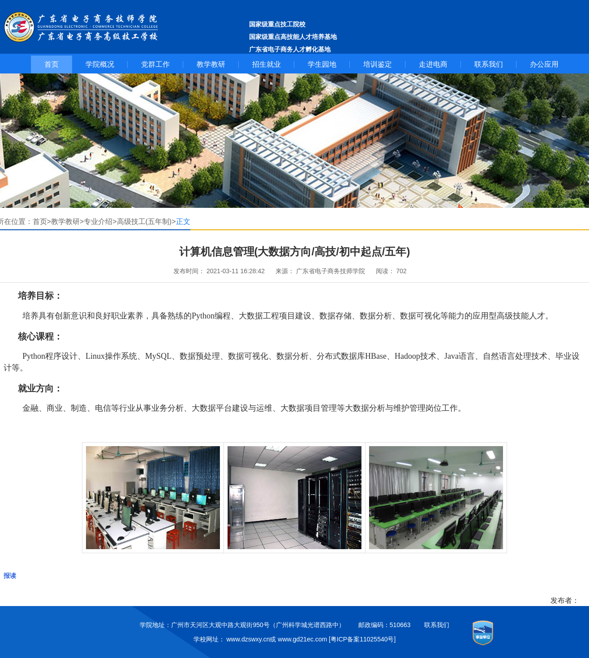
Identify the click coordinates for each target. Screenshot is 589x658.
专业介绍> (100, 221)
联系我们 (488, 64)
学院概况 (100, 64)
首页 (51, 64)
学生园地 (322, 64)
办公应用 (544, 64)
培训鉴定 (377, 64)
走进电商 (433, 64)
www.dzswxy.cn (248, 639)
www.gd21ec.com (302, 639)
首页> (42, 221)
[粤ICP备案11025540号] (362, 639)
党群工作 (155, 64)
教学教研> (67, 221)
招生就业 (266, 64)
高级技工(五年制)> (146, 221)
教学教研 (211, 64)
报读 (10, 575)
